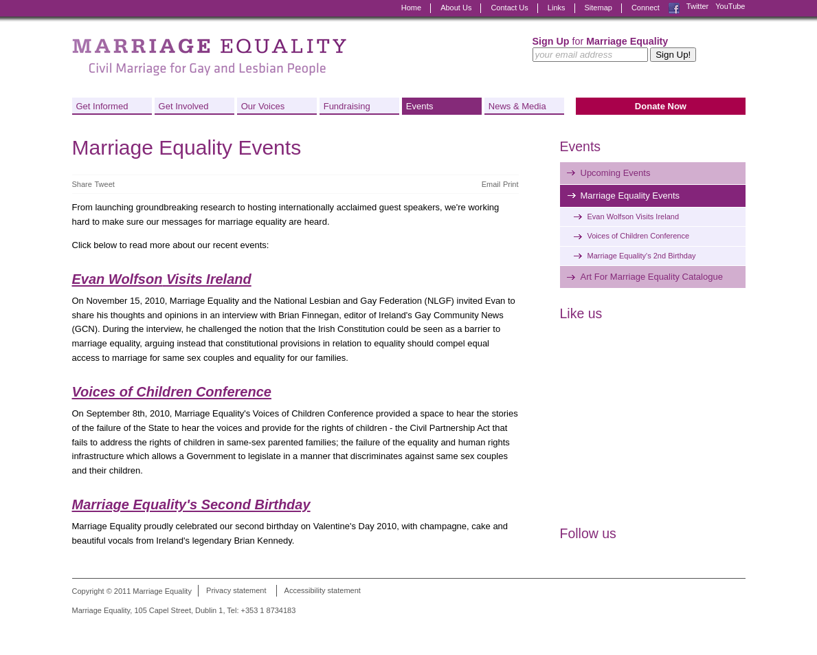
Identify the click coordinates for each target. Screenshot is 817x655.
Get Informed (102, 106)
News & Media (517, 106)
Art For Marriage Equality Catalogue (652, 276)
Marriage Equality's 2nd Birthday (641, 256)
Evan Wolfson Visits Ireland (633, 216)
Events (420, 106)
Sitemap (598, 7)
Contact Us (509, 7)
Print (511, 184)
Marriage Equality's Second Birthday (191, 504)
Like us (581, 313)
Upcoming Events (616, 173)
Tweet (104, 184)
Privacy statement (236, 591)
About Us (455, 7)
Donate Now (660, 106)
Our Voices (263, 106)
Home (411, 7)
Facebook (674, 8)
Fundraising (347, 106)
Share (82, 184)
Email (491, 184)
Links (557, 7)
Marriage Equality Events (630, 195)
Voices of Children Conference (171, 391)
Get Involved (184, 106)
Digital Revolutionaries (714, 629)
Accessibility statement (322, 591)
